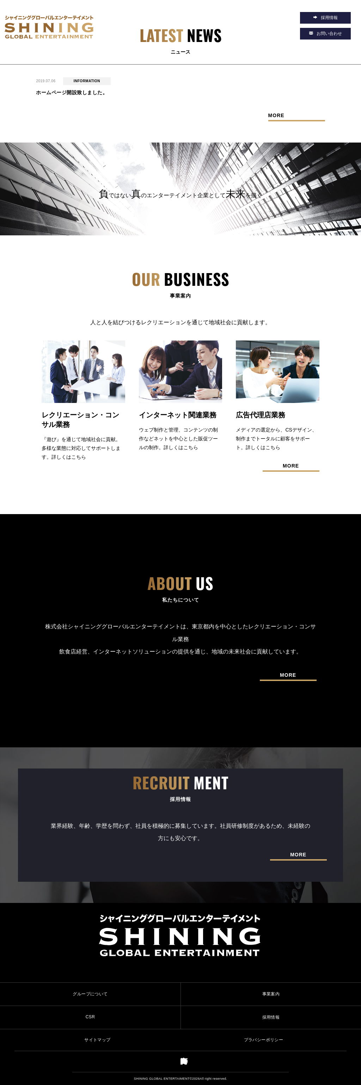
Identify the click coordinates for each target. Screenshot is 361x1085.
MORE (276, 115)
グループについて (90, 993)
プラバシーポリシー (263, 1039)
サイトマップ (97, 1039)
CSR (90, 1016)
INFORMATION (87, 81)
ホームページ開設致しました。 (72, 92)
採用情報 (271, 1017)
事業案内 (271, 993)
